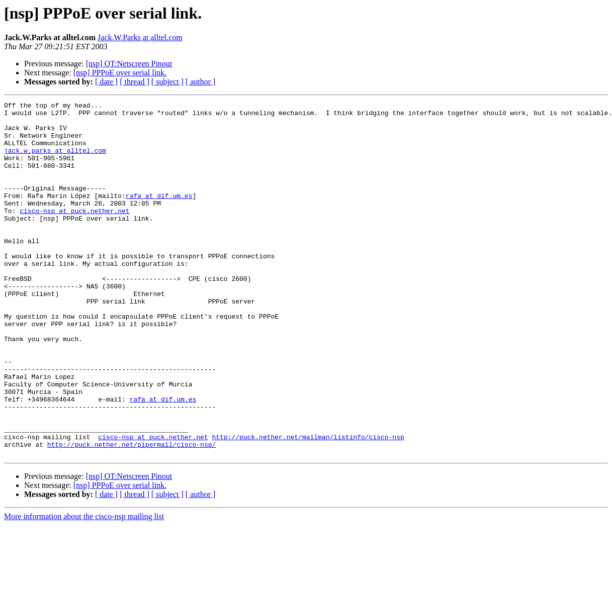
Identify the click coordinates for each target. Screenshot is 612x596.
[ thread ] (134, 81)
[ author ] (201, 81)
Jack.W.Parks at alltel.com (140, 37)
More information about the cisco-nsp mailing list (84, 587)
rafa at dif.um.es (159, 215)
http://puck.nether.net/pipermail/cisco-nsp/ (131, 513)
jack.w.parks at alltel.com (55, 160)
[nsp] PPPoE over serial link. (119, 72)
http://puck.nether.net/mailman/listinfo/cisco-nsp (308, 504)
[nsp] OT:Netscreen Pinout (129, 63)
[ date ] (106, 81)
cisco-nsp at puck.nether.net (74, 233)
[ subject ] (167, 81)
